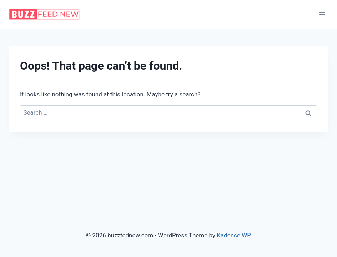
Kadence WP (234, 235)
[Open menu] (321, 14)
